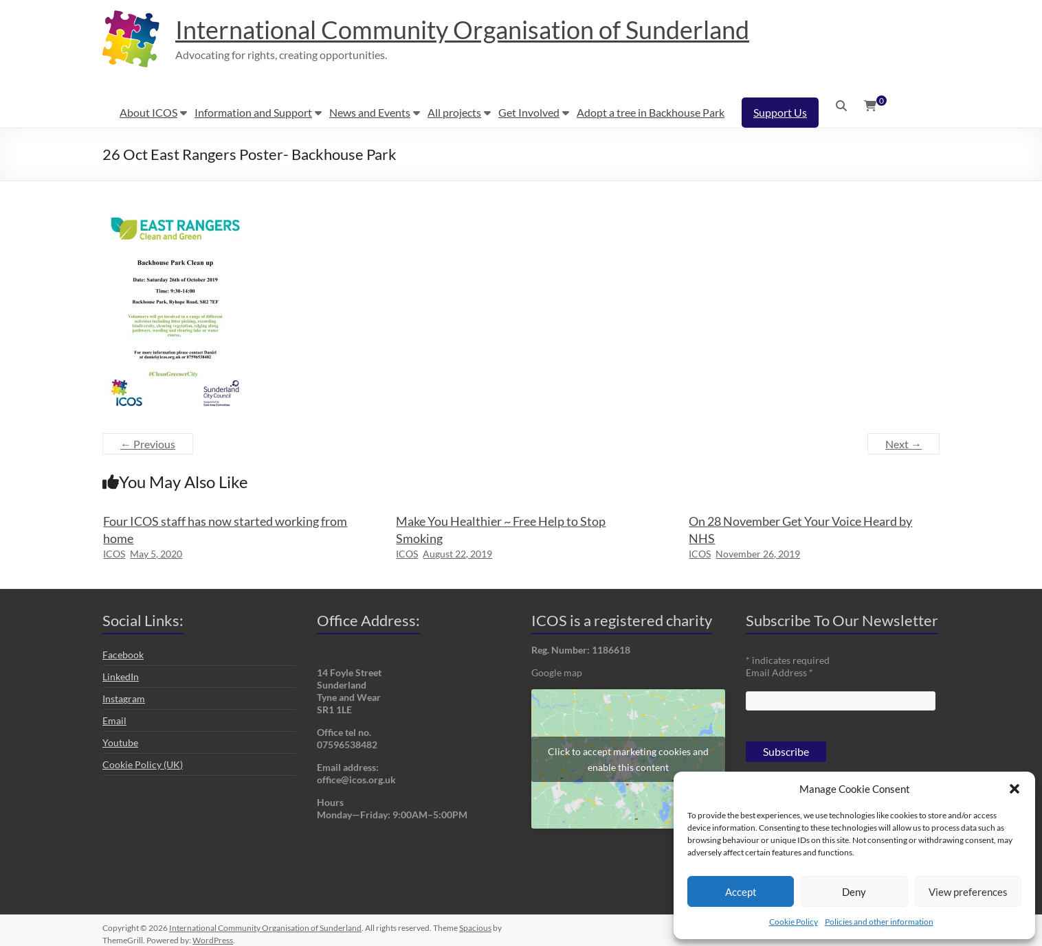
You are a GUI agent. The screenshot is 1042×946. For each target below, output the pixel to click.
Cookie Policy (793, 921)
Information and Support (253, 112)
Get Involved (528, 112)
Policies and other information (879, 921)
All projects (454, 112)
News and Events (369, 112)
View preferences (968, 892)
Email (114, 720)
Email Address (779, 672)
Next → (903, 443)
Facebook (123, 654)
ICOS (114, 553)
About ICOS (148, 112)
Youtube (120, 742)
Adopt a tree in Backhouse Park (650, 112)
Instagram (123, 698)
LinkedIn (120, 676)
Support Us (780, 112)
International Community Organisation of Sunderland (462, 29)
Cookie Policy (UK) (142, 764)
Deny (854, 892)
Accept (741, 892)
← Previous (147, 443)
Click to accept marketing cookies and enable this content (628, 759)
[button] (1014, 789)
